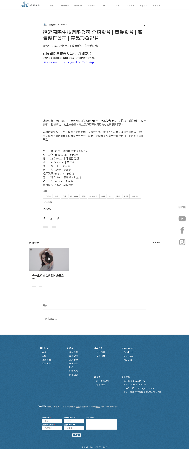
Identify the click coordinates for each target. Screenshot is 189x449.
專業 (103, 196)
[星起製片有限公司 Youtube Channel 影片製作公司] (182, 219)
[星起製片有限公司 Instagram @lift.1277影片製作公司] (182, 242)
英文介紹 (48, 202)
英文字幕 (93, 196)
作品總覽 (73, 352)
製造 (84, 196)
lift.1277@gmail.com (143, 388)
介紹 (64, 196)
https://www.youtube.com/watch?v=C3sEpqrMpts (69, 62)
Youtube (128, 360)
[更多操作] (144, 24)
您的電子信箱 (70, 418)
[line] (182, 207)
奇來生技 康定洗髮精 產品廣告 (48, 277)
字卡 (57, 196)
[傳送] (76, 435)
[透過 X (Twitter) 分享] (51, 218)
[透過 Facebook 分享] (44, 218)
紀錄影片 (73, 371)
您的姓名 (46, 418)
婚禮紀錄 (73, 374)
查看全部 (156, 242)
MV (71, 367)
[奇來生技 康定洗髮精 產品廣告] (49, 259)
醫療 (118, 196)
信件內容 (90, 418)
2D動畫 (47, 196)
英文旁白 (74, 196)
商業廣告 (47, 209)
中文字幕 (136, 196)
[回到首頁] (30, 4)
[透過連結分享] (58, 218)
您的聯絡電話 (48, 425)
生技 (111, 196)
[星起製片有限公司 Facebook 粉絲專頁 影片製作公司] (182, 230)
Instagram (129, 356)
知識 (126, 196)
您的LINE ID (69, 425)
